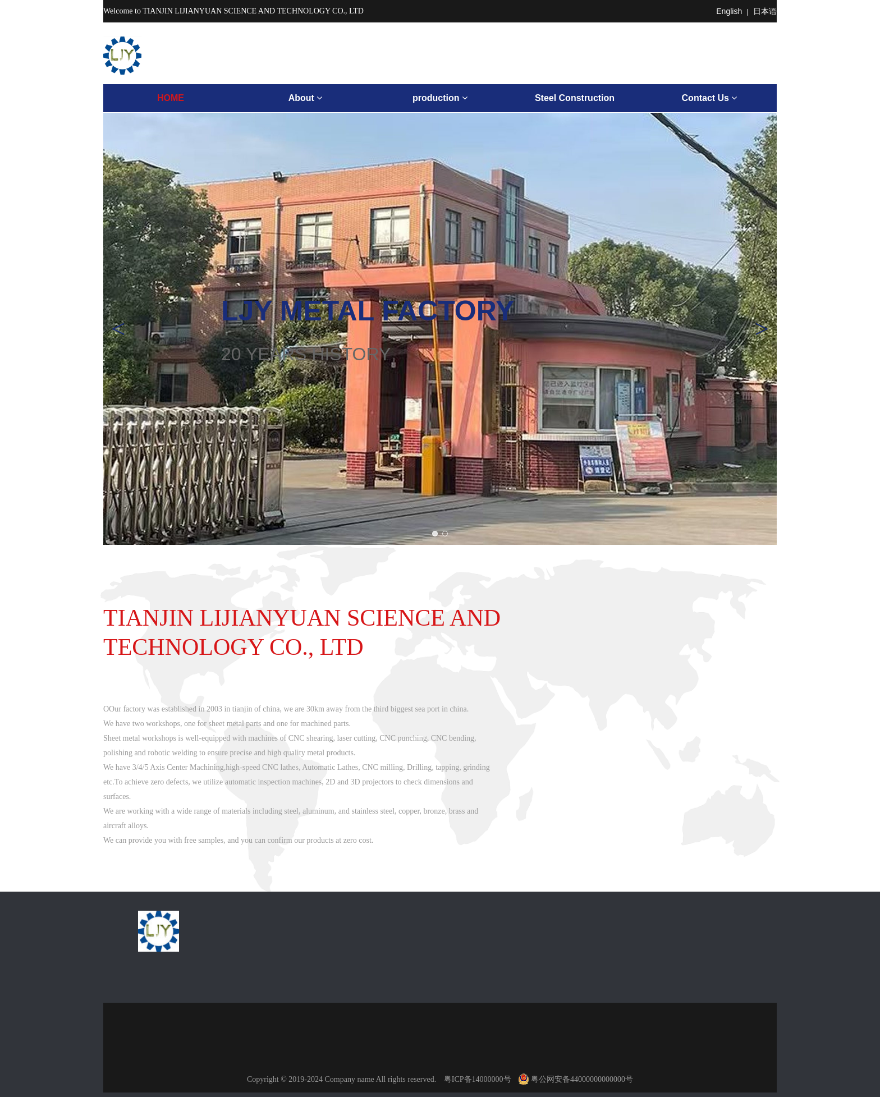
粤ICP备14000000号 (477, 1079)
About (305, 98)
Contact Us (709, 98)
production (439, 98)
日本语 (765, 11)
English (729, 11)
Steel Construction (575, 98)
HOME (170, 98)
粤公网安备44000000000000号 (576, 1079)
